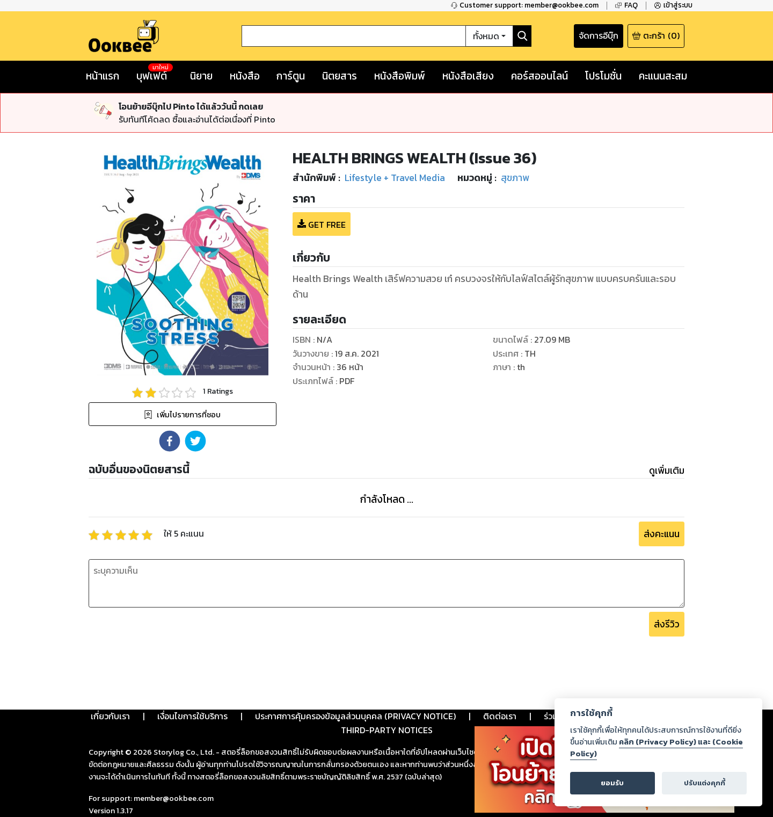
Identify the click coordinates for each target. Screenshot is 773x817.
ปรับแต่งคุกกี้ (704, 783)
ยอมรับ (612, 783)
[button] (169, 441)
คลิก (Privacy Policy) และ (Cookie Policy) (656, 748)
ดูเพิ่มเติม (666, 471)
